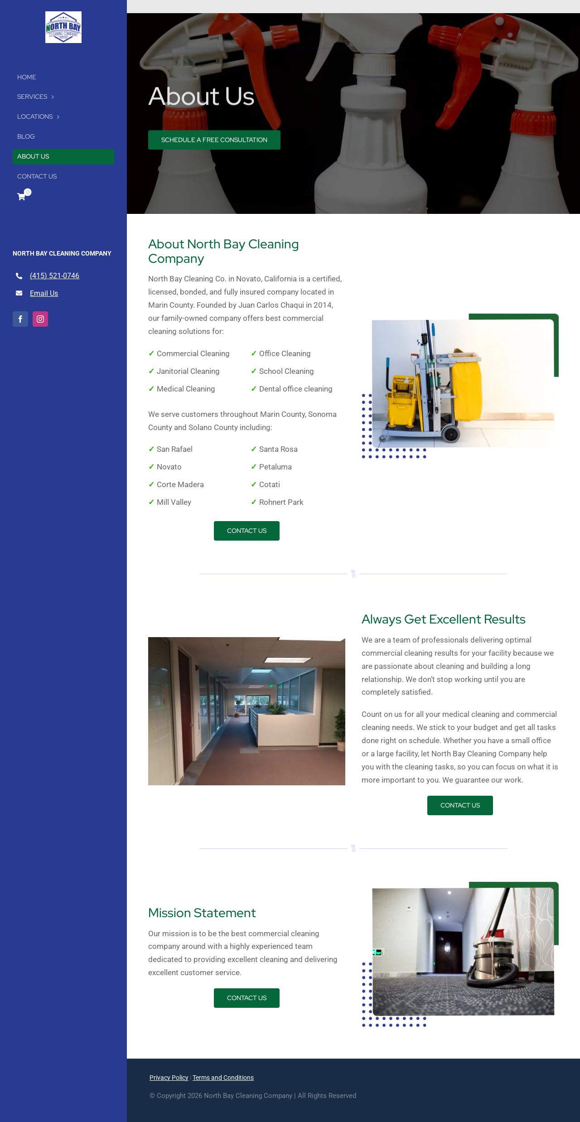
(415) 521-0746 (54, 275)
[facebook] (20, 319)
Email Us (44, 293)
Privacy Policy (169, 1077)
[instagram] (40, 319)
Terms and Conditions (223, 1077)
